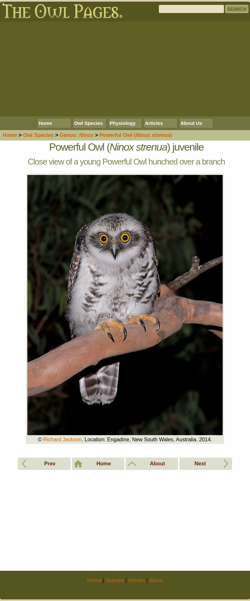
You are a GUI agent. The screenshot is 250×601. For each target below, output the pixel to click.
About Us (191, 123)
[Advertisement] (125, 68)
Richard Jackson (62, 439)
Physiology (123, 123)
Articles (154, 123)
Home (45, 123)
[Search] (191, 9)
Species (38, 135)
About (156, 580)
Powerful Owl (135, 135)
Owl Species (88, 123)
